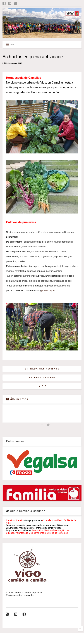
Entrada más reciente (42, 369)
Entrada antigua (42, 377)
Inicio (42, 386)
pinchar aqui (47, 290)
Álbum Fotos (17, 399)
